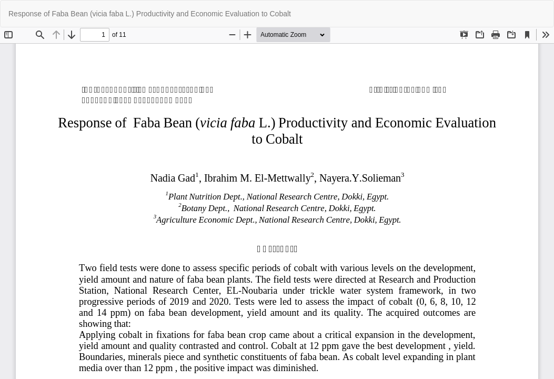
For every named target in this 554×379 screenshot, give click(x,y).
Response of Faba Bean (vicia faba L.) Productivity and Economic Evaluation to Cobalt (149, 13)
